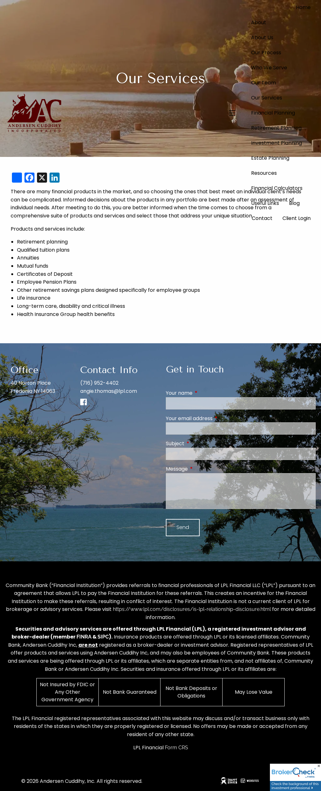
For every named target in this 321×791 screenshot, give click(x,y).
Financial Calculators (277, 188)
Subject (200, 443)
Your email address (214, 418)
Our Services (266, 97)
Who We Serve (269, 67)
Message (202, 469)
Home (303, 7)
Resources (264, 173)
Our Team (263, 82)
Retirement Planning (276, 127)
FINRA (84, 637)
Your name (204, 393)
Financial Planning (273, 112)
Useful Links (265, 203)
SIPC (103, 637)
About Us (262, 37)
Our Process (266, 52)
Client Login (296, 218)
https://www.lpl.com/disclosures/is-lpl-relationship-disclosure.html (192, 609)
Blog (294, 203)
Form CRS (176, 748)
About (258, 22)
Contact (262, 218)
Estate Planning (270, 158)
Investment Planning (276, 143)
